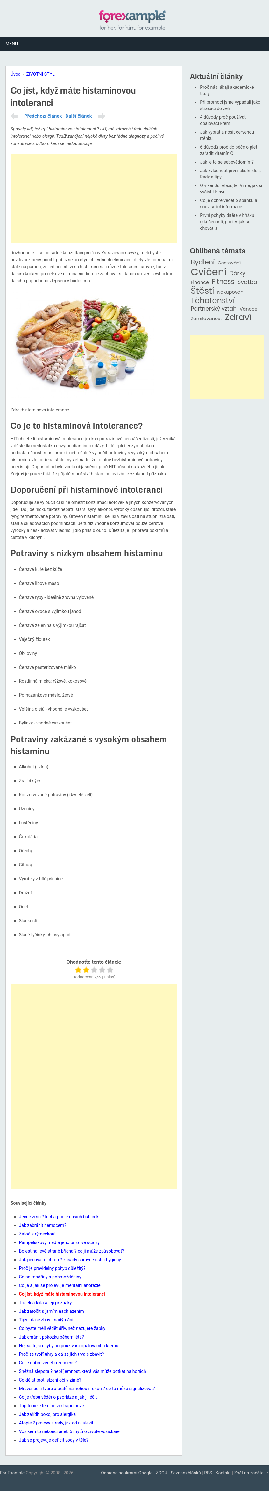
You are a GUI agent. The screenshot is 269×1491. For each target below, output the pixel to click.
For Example (12, 1472)
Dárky (237, 273)
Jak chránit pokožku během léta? (51, 1337)
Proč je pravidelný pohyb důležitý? (52, 1268)
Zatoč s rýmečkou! (37, 1233)
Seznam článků (186, 1472)
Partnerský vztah (214, 308)
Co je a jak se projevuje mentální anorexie (60, 1285)
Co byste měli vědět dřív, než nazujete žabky (62, 1328)
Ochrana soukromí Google (126, 1472)
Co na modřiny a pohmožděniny (50, 1276)
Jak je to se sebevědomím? (227, 161)
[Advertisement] (94, 198)
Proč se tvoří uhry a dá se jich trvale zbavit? (61, 1354)
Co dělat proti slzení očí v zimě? (50, 1379)
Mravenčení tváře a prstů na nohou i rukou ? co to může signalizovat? (87, 1388)
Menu (11, 43)
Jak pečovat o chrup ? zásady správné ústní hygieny (70, 1259)
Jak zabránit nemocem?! (43, 1225)
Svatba (247, 282)
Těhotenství (213, 300)
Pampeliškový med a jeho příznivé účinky (59, 1242)
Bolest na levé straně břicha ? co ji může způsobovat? (71, 1251)
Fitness (223, 282)
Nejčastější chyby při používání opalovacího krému (69, 1345)
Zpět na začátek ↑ (251, 1472)
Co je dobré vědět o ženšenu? (48, 1362)
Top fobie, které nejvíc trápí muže (51, 1405)
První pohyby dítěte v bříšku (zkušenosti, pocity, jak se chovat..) (227, 222)
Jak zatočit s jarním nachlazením (51, 1311)
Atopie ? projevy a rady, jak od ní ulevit (56, 1422)
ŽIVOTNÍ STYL (40, 74)
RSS (208, 1472)
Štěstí (202, 291)
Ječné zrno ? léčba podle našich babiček (59, 1216)
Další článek (78, 116)
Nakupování (230, 292)
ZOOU (161, 1472)
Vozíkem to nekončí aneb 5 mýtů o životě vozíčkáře (69, 1431)
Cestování (229, 263)
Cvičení (208, 272)
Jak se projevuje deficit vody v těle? (53, 1440)
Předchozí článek (43, 116)
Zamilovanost (206, 318)
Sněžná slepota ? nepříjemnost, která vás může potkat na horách (82, 1371)
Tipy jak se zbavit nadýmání (46, 1319)
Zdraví (238, 317)
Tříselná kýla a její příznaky (45, 1302)
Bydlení (203, 262)
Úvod (16, 74)
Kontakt (223, 1472)
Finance (200, 282)
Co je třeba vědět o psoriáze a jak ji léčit (58, 1397)
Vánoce (249, 309)
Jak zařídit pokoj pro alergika (47, 1414)
